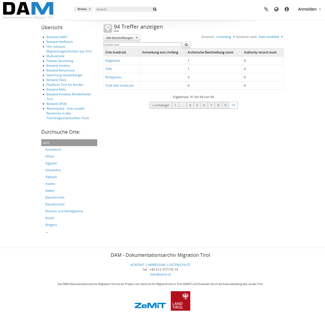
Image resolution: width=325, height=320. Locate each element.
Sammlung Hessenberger (64, 75)
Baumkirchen (54, 197)
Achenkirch (53, 149)
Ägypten (51, 163)
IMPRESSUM (156, 265)
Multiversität (55, 56)
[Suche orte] (142, 44)
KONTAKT (137, 265)
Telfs (108, 69)
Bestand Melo (56, 89)
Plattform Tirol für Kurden (64, 84)
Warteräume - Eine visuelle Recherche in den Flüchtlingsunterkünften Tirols (67, 113)
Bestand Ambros (58, 65)
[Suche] (154, 9)
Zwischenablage (266, 9)
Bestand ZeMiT (57, 37)
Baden (50, 190)
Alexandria (53, 170)
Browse (82, 9)
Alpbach (51, 177)
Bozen (49, 218)
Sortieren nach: (246, 37)
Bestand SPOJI (56, 104)
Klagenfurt (112, 60)
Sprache (276, 9)
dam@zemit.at (160, 274)
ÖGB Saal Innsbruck (119, 85)
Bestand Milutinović (60, 70)
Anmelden (307, 9)
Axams (50, 184)
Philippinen (113, 77)
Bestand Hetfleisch (59, 42)
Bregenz (51, 225)
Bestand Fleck (56, 80)
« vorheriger (160, 105)
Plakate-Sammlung (59, 61)
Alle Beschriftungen (121, 38)
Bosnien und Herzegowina (64, 211)
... (46, 231)
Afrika (49, 156)
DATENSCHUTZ (179, 265)
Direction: (208, 37)
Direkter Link (287, 9)
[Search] (126, 9)
